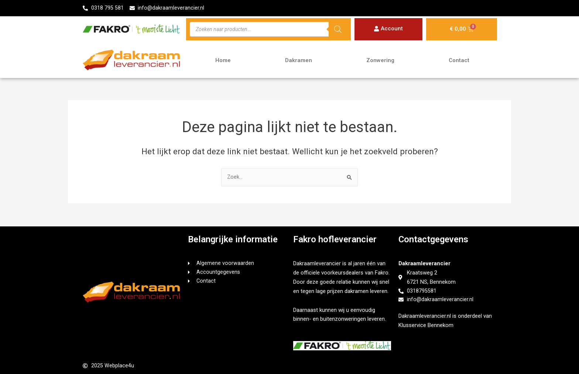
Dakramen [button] (298, 60)
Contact (459, 60)
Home (223, 60)
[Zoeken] (338, 29)
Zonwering (380, 60)
